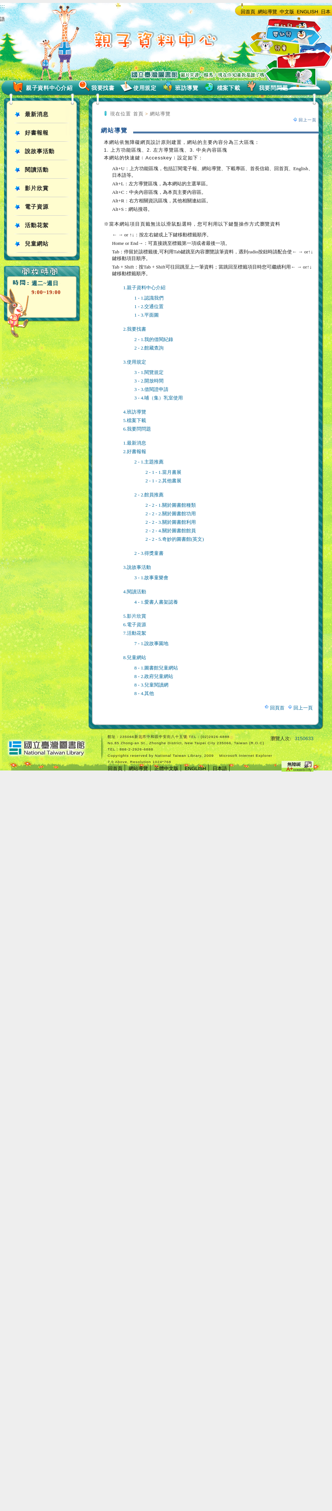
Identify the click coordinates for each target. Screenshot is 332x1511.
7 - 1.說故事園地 (151, 643)
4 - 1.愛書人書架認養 (156, 602)
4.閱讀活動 (134, 591)
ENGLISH (307, 11)
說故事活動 (40, 151)
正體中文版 (166, 768)
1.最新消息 (134, 443)
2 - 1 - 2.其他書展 (163, 480)
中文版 (287, 11)
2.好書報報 (134, 451)
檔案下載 (228, 88)
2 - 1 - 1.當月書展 (163, 472)
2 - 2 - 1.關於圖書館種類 (170, 505)
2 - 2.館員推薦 (149, 495)
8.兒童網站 (134, 657)
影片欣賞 (37, 188)
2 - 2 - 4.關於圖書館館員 (170, 530)
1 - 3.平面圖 (146, 315)
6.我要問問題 (137, 429)
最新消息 (37, 114)
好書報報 (37, 133)
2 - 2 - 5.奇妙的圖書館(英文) (174, 539)
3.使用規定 (134, 362)
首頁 (138, 114)
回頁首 (277, 708)
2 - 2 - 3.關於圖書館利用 (170, 522)
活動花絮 (37, 225)
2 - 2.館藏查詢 (149, 348)
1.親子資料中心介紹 (144, 287)
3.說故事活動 (137, 567)
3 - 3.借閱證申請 (151, 389)
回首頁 (248, 11)
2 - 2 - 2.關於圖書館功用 (170, 513)
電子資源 (37, 207)
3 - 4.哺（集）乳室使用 (158, 398)
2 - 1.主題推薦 (149, 462)
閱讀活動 (37, 170)
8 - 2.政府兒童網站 (153, 676)
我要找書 (103, 88)
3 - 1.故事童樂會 (151, 577)
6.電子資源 (134, 624)
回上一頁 (307, 120)
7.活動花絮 (134, 633)
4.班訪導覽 (134, 412)
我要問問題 (273, 88)
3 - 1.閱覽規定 (149, 372)
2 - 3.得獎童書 (149, 553)
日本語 (220, 768)
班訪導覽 (186, 88)
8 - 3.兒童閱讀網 (151, 685)
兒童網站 (37, 244)
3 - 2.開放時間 (149, 381)
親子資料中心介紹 (49, 88)
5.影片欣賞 (134, 616)
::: (2, 6)
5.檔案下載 (134, 420)
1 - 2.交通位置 (149, 306)
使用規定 (145, 88)
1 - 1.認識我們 (149, 298)
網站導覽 (267, 11)
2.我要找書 (134, 329)
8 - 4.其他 (144, 693)
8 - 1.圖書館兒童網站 (156, 668)
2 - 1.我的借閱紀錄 (153, 339)
